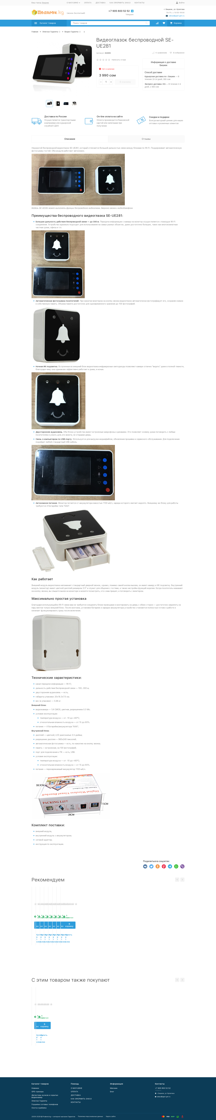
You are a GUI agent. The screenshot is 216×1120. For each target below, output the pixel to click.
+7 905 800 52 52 (119, 10)
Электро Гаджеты (50, 32)
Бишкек (45, 3)
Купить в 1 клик (49, 965)
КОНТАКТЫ (139, 3)
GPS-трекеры (38, 1092)
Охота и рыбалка (39, 1108)
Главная (35, 32)
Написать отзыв (119, 60)
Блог (112, 1092)
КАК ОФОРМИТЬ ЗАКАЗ (120, 3)
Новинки (35, 1088)
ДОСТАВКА (101, 3)
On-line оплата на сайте (110, 116)
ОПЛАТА (87, 3)
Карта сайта (110, 1116)
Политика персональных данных (90, 1116)
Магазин (113, 1088)
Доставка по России (55, 116)
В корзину (125, 82)
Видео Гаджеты (71, 32)
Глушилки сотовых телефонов (45, 1104)
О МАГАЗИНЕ (76, 1088)
